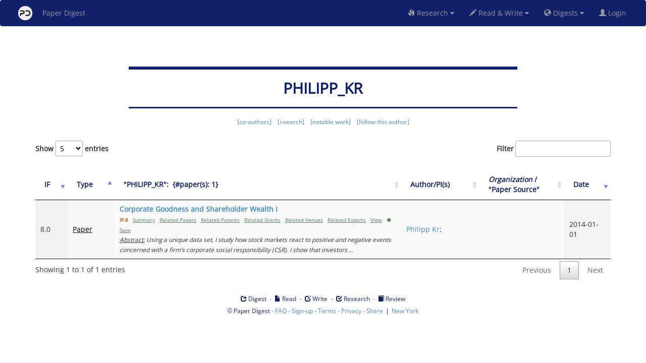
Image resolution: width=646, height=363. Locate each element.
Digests (564, 13)
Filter (554, 149)
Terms (327, 311)
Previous (536, 270)
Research (431, 13)
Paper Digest (51, 13)
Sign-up (302, 311)
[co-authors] (254, 121)
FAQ (281, 311)
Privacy (351, 311)
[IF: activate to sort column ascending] (51, 184)
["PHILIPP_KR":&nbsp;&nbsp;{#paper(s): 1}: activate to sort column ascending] (258, 184)
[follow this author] (383, 121)
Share (374, 311)
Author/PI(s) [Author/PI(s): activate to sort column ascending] (430, 184)
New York (405, 311)
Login (614, 13)
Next (595, 270)
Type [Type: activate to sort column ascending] (85, 184)
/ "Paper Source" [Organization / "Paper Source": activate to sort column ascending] (514, 184)
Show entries (72, 148)
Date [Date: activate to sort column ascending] (581, 184)
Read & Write (499, 13)
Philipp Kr (423, 229)
